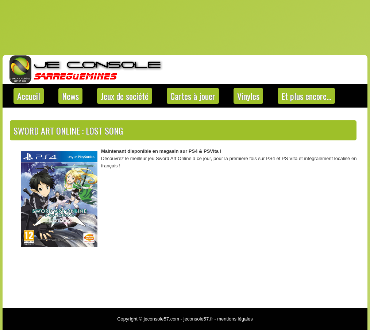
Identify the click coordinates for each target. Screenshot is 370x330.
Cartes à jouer (192, 95)
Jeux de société (125, 95)
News (70, 95)
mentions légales (235, 319)
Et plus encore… (306, 95)
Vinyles (248, 95)
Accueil (28, 95)
